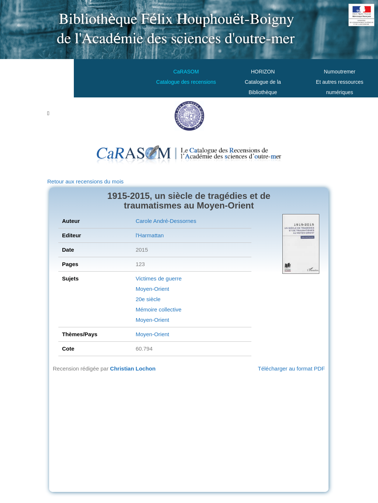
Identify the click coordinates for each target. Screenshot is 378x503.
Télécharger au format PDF (291, 368)
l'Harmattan (149, 235)
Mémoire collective (158, 309)
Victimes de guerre (158, 278)
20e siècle (148, 299)
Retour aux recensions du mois (85, 181)
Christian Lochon (132, 368)
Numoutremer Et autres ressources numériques (339, 82)
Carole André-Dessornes (165, 221)
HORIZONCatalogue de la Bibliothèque (263, 82)
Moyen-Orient (152, 289)
